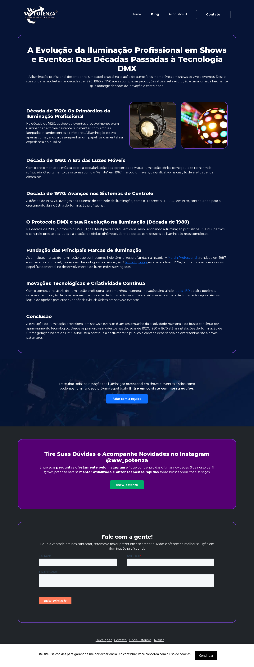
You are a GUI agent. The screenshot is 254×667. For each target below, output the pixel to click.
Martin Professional (183, 257)
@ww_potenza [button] (127, 485)
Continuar (206, 655)
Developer (104, 640)
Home (136, 14)
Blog (155, 14)
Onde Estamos (140, 640)
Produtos (178, 14)
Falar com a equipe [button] (127, 399)
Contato (213, 14)
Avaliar (159, 640)
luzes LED (182, 291)
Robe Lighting (136, 262)
